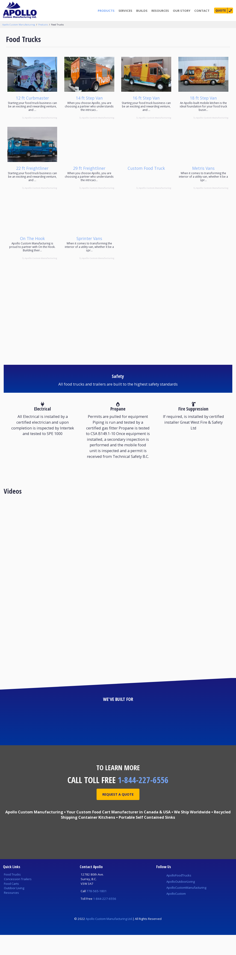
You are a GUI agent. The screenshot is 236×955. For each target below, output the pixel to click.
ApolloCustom (176, 914)
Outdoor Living (14, 908)
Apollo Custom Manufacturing (18, 24)
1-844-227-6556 (143, 800)
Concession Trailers (18, 899)
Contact (200, 11)
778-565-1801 (96, 911)
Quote (219, 11)
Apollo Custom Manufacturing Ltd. (109, 939)
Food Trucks (57, 24)
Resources (159, 11)
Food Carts (11, 904)
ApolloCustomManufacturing (186, 908)
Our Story (180, 11)
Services (124, 11)
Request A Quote (118, 815)
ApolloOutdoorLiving (180, 902)
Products (104, 11)
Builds (140, 11)
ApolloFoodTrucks (178, 895)
